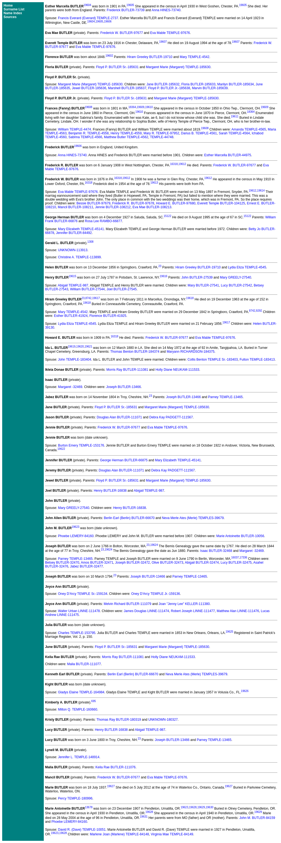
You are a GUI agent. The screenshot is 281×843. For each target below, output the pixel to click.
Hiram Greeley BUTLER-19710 (149, 57)
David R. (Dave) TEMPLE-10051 (82, 830)
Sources (10, 17)
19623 (75, 526)
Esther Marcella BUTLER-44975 (227, 155)
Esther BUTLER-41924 (71, 316)
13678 (88, 807)
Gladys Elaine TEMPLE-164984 (81, 692)
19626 (245, 691)
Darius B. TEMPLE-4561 (199, 133)
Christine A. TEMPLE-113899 (79, 257)
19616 (163, 276)
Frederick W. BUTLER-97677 (121, 33)
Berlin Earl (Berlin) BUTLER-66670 (129, 518)
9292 (259, 310)
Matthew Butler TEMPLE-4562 (126, 137)
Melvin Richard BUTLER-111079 (127, 604)
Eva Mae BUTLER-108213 (151, 207)
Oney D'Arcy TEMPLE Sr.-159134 (82, 594)
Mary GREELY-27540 (235, 277)
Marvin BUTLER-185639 (210, 88)
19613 (154, 182)
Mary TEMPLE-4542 (195, 57)
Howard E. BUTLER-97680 (175, 203)
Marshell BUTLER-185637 (127, 88)
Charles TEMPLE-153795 (76, 633)
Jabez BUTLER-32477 (86, 566)
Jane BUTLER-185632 (162, 84)
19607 (163, 41)
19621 (88, 346)
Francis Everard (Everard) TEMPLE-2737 (88, 18)
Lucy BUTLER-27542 (236, 285)
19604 (87, 5)
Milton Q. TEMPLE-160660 (77, 709)
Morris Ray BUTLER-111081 (127, 370)
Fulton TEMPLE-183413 (257, 359)
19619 (72, 346)
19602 (109, 55)
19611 (235, 116)
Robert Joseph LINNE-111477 (193, 611)
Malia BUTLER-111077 (84, 664)
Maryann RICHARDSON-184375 (191, 352)
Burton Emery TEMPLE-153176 (81, 445)
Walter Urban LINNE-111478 (79, 611)
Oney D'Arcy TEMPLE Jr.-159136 (155, 594)
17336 (243, 557)
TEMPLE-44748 (161, 137)
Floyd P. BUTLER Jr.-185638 (169, 88)
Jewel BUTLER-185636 (89, 88)
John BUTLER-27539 (197, 277)
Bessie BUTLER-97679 (93, 203)
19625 (229, 631)
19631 (144, 816)
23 (159, 266)
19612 (182, 164)
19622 (61, 448)
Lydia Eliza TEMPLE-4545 (247, 267)
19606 (108, 21)
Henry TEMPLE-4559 (126, 133)
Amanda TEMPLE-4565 (248, 129)
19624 (154, 544)
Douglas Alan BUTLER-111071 (119, 417)
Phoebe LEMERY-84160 (76, 536)
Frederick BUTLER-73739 (125, 10)
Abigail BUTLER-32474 (202, 562)
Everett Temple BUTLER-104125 (221, 203)
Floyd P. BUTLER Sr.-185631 (117, 67)
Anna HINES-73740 (166, 10)
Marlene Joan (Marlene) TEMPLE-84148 (119, 834)
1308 (90, 241)
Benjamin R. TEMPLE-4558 (88, 133)
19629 (201, 807)
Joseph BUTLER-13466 (123, 387)
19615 (72, 276)
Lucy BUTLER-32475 (236, 562)
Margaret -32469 (70, 387)
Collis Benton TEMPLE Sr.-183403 (212, 359)
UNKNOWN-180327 (163, 720)
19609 (140, 107)
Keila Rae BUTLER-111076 (115, 767)
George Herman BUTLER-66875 (123, 460)
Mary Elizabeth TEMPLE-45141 (81, 229)
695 (93, 701)
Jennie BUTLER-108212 (113, 207)
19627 (111, 786)
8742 (88, 298)
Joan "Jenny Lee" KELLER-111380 (184, 604)
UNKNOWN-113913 (72, 250)
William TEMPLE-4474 (74, 129)
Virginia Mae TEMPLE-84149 (172, 834)
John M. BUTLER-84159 (257, 818)
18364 (132, 107)
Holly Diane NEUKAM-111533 (177, 370)
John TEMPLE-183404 (74, 359)
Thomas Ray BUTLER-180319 (118, 720)
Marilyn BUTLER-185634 (235, 84)
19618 (190, 298)
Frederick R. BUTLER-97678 (133, 203)
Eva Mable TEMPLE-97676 (170, 33)
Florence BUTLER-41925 (107, 316)
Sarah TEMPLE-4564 (234, 133)
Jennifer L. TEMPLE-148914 (78, 757)
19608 (88, 107)
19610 (149, 107)
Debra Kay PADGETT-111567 (171, 417)
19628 (193, 807)
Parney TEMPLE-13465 (225, 397)
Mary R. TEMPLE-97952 (161, 133)
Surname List (14, 9)
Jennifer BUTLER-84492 (74, 233)
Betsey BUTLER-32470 (62, 562)
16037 (235, 557)
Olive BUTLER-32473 (167, 562)
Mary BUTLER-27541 (203, 285)
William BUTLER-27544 (87, 289)
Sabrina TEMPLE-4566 (85, 137)
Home (8, 5)
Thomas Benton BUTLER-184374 (134, 352)
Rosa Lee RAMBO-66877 (103, 221)
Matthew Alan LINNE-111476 (238, 611)
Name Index (13, 13)
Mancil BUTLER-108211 (75, 207)
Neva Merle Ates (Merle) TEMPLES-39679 (193, 518)
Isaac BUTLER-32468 (216, 551)
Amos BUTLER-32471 (97, 562)
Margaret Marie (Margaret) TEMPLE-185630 (178, 67)
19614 (261, 190)
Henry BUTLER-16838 (110, 491)
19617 (96, 298)
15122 (167, 216)
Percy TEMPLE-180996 (75, 798)
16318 (174, 164)
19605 (130, 5)
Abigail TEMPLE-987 (73, 285)
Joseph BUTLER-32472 (132, 562)
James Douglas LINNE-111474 (146, 611)
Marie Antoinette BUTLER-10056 (240, 536)
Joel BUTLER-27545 (121, 289)
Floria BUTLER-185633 (198, 84)
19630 (209, 807)
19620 (80, 346)
